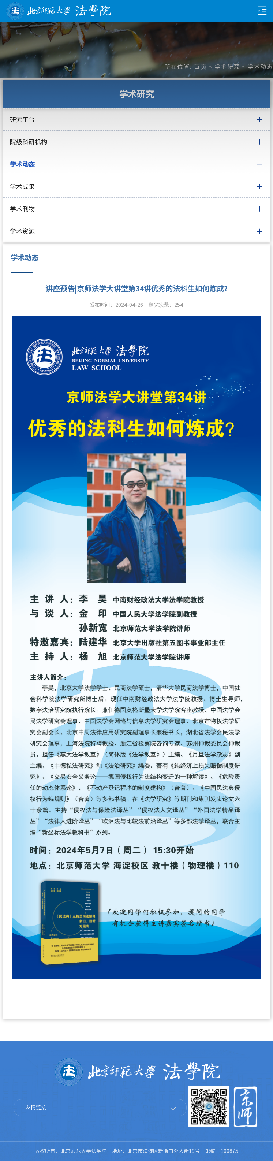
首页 (200, 67)
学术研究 (227, 67)
